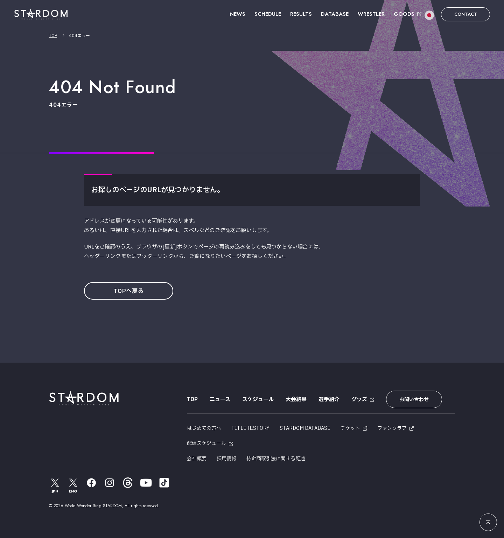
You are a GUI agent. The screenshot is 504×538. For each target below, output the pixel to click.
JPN (55, 485)
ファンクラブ (392, 428)
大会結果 (296, 400)
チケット (350, 428)
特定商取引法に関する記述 (275, 458)
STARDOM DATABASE (305, 428)
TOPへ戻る (129, 291)
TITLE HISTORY (250, 428)
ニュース (220, 400)
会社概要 (196, 458)
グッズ (359, 400)
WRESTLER (371, 14)
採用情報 (226, 458)
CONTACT (465, 14)
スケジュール (258, 400)
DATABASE (335, 14)
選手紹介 (329, 400)
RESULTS (301, 14)
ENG (73, 485)
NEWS (237, 14)
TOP (53, 36)
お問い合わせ (414, 399)
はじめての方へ (204, 428)
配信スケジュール (206, 443)
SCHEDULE (267, 14)
